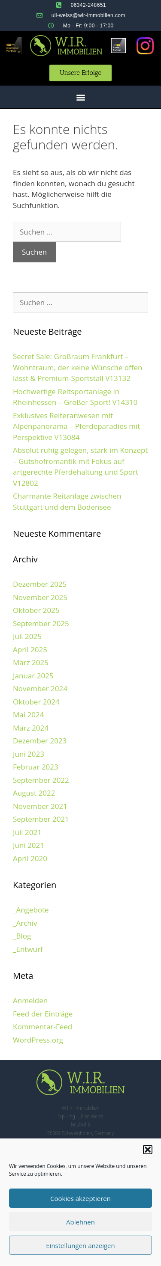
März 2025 (31, 662)
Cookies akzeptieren (80, 1198)
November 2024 (40, 688)
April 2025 (30, 649)
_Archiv (25, 923)
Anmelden (30, 1000)
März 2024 (31, 728)
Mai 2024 (28, 714)
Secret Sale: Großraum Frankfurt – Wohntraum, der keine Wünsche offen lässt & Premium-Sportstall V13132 (78, 367)
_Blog (22, 936)
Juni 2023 (28, 754)
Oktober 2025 (36, 610)
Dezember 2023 (40, 741)
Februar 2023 (35, 767)
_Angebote (31, 910)
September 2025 (41, 623)
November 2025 (40, 597)
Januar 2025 (33, 676)
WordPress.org (38, 1040)
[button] (147, 1149)
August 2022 (34, 793)
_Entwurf (28, 949)
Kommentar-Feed (42, 1026)
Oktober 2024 (36, 702)
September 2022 (41, 780)
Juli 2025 (27, 636)
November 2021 (40, 806)
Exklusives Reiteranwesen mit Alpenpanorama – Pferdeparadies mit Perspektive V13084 (76, 426)
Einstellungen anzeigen (80, 1245)
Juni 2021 (28, 845)
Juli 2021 (27, 832)
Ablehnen (80, 1222)
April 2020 (30, 858)
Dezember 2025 (40, 584)
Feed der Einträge (43, 1014)
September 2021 (41, 819)
